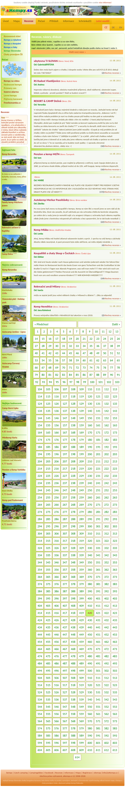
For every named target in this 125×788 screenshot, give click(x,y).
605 (48, 750)
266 (56, 504)
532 (106, 692)
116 (56, 396)
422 (106, 613)
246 (56, 490)
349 (81, 562)
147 (64, 418)
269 (81, 504)
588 (73, 735)
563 (115, 714)
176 (56, 439)
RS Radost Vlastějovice (47, 81)
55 (49, 360)
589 (81, 735)
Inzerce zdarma (11, 91)
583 (115, 728)
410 (89, 605)
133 (115, 403)
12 (109, 331)
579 (81, 728)
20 (77, 338)
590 (89, 735)
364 (40, 577)
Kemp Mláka (41, 229)
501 (98, 670)
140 (89, 411)
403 (115, 598)
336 (56, 555)
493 (115, 663)
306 (56, 533)
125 (48, 403)
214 (40, 468)
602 (106, 743)
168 (73, 432)
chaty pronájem (47, 783)
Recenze (28, 21)
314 (40, 541)
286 (56, 519)
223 (115, 468)
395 (48, 598)
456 (56, 642)
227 (64, 476)
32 (70, 346)
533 (115, 692)
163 (115, 425)
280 (89, 512)
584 (40, 735)
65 (118, 360)
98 (77, 382)
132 (106, 403)
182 (106, 439)
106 (56, 389)
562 (106, 714)
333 (115, 548)
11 (103, 331)
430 (89, 620)
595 (48, 743)
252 (106, 490)
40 (36, 353)
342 (106, 555)
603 (115, 743)
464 (40, 649)
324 (40, 548)
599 (81, 743)
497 (64, 670)
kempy (9, 772)
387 (64, 591)
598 (73, 743)
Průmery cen (10, 88)
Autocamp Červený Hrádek (11, 365)
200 (89, 454)
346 (56, 562)
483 (115, 656)
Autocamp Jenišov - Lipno (14, 332)
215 (48, 468)
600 (89, 743)
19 (70, 338)
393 (115, 591)
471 (98, 649)
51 (111, 353)
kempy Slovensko (12, 50)
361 (98, 569)
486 (56, 663)
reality (51, 780)
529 (81, 692)
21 (84, 338)
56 (56, 360)
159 (81, 425)
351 (98, 562)
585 (48, 735)
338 (73, 555)
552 (106, 706)
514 (40, 685)
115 (48, 396)
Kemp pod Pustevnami (12, 500)
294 (40, 526)
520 (89, 685)
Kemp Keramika (9, 154)
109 (81, 389)
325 (48, 548)
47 (84, 353)
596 (56, 743)
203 (115, 454)
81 (49, 375)
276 (56, 512)
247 (64, 490)
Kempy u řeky (10, 47)
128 (73, 403)
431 (98, 620)
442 (106, 627)
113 (115, 389)
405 (48, 605)
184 (40, 447)
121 (98, 396)
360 (89, 569)
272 (106, 504)
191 (98, 447)
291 (98, 519)
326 (56, 548)
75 (97, 367)
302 (106, 526)
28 (43, 346)
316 (56, 541)
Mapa (16, 21)
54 (43, 360)
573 (115, 721)
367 (64, 577)
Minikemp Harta (9, 437)
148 (73, 418)
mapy (112, 780)
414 (40, 613)
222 (106, 468)
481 (98, 656)
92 (36, 382)
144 (40, 418)
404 (40, 605)
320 (89, 541)
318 (73, 541)
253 (115, 490)
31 (63, 346)
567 (64, 721)
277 (64, 512)
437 (64, 627)
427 (64, 620)
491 (98, 663)
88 (97, 375)
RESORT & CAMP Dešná (47, 101)
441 (98, 627)
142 (106, 411)
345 (48, 562)
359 (81, 569)
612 (106, 750)
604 (40, 750)
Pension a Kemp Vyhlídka (13, 469)
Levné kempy (10, 95)
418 (73, 613)
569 (81, 721)
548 (73, 706)
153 (115, 418)
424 (40, 620)
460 (89, 642)
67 (43, 367)
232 (106, 476)
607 (64, 750)
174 (40, 439)
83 (63, 375)
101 (100, 382)
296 (56, 526)
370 (89, 577)
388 (73, 591)
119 (81, 396)
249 (81, 490)
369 (81, 577)
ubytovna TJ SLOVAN (46, 61)
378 (73, 584)
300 (89, 526)
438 (73, 627)
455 (48, 642)
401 (98, 598)
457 (64, 642)
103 (117, 382)
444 (40, 634)
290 (89, 519)
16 (49, 338)
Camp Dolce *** (9, 254)
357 (64, 569)
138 (73, 411)
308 (73, 533)
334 (40, 555)
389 (81, 591)
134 (40, 411)
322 (106, 541)
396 (56, 598)
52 (118, 353)
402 (106, 598)
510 (89, 678)
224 (40, 476)
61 (90, 360)
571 (98, 721)
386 (56, 591)
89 (104, 375)
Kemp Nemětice (43, 306)
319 (81, 541)
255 (48, 497)
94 (50, 382)
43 (56, 353)
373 (115, 577)
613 (115, 750)
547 (64, 706)
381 (98, 584)
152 (106, 418)
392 (106, 591)
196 (56, 454)
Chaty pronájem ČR (13, 54)
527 (64, 692)
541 (98, 699)
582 (106, 728)
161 (98, 425)
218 (73, 468)
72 (77, 367)
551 (98, 706)
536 (56, 699)
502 (106, 670)
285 (48, 519)
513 (115, 678)
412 (106, 605)
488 (73, 663)
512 (106, 678)
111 (98, 389)
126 (56, 403)
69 (56, 367)
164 (40, 432)
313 (115, 533)
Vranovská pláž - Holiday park (13, 301)
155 (48, 425)
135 (48, 411)
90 (111, 375)
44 (63, 353)
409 (81, 605)
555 (48, 714)
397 (64, 598)
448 (73, 634)
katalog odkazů (99, 780)
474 (40, 656)
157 (64, 425)
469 (81, 649)
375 (48, 584)
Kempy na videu (12, 81)
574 (40, 728)
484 (40, 663)
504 (40, 678)
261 (98, 497)
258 (73, 497)
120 (89, 396)
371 (98, 577)
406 (56, 605)
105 (48, 389)
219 (81, 468)
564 (40, 721)
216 (56, 468)
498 (73, 670)
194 (40, 454)
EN (120, 27)
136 (56, 411)
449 (81, 634)
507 (64, 678)
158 (73, 425)
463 (115, 642)
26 (118, 338)
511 (98, 678)
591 (98, 735)
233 (115, 476)
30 (56, 346)
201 (98, 454)
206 (56, 461)
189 (81, 447)
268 (73, 504)
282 (106, 512)
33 (77, 346)
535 (48, 699)
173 (115, 432)
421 (98, 613)
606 (56, 750)
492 (106, 663)
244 (40, 490)
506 (56, 678)
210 (89, 461)
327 (64, 548)
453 (115, 634)
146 (56, 418)
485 (48, 663)
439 (81, 627)
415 (48, 613)
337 (64, 555)
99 (84, 382)
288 (73, 519)
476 (56, 656)
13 (116, 331)
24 (104, 338)
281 (98, 512)
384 (40, 591)
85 (77, 375)
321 (98, 541)
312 (106, 533)
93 (43, 382)
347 (64, 562)
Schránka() (85, 21)
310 (89, 533)
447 (64, 634)
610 (89, 750)
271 (98, 504)
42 (49, 353)
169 (81, 432)
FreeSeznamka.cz (12, 102)
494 (40, 670)
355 (48, 569)
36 (97, 346)
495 (48, 670)
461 (98, 642)
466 (56, 649)
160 (89, 425)
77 (111, 367)
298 (73, 526)
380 (89, 584)
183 (115, 439)
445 (48, 634)
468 (73, 649)
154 (40, 425)
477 (64, 656)
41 (43, 353)
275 (48, 512)
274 (40, 512)
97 (70, 382)
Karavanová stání (12, 36)
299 (81, 526)
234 (40, 483)
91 (118, 375)
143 (115, 411)
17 (56, 338)
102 (109, 382)
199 (81, 454)
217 (64, 468)
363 (115, 569)
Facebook (49, 772)
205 (48, 461)
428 (73, 620)
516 (56, 685)
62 (97, 360)
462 (106, 642)
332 (106, 548)
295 (48, 526)
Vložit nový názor (77, 52)
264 (40, 504)
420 (89, 613)
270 (89, 504)
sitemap (97, 772)
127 (64, 403)
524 (40, 692)
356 (56, 569)
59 (77, 360)
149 (81, 418)
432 (106, 620)
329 (81, 548)
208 (73, 461)
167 (64, 432)
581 (98, 728)
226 (56, 476)
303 (115, 526)
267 (64, 504)
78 (118, 367)
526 (56, 692)
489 (81, 663)
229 (81, 476)
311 (98, 533)
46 (77, 353)
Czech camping (20, 772)
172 (106, 432)
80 (43, 375)
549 (81, 706)
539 (81, 699)
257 (64, 497)
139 (81, 411)
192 (106, 447)
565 (48, 721)
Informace (68, 21)
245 (48, 490)
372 (106, 577)
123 (115, 396)
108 (73, 389)
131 (98, 403)
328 (73, 548)
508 (73, 678)
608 (73, 750)
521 (98, 685)
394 (40, 598)
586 (56, 735)
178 (73, 439)
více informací (105, 2)
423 (115, 613)
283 (115, 512)
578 (73, 728)
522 (106, 685)
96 (63, 382)
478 (73, 656)
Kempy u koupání (12, 43)
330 (89, 548)
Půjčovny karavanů (13, 99)
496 (56, 670)
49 (97, 353)
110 (89, 389)
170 (89, 432)
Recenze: (5, 112)
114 (40, 396)
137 (64, 411)
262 (106, 497)
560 (89, 714)
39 (118, 346)
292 (106, 519)
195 (48, 454)
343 (115, 555)
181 (98, 439)
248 (73, 490)
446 (56, 634)
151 (98, 418)
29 (49, 346)
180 (89, 439)
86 (84, 375)
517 (64, 685)
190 (89, 447)
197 (64, 454)
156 (56, 425)
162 (106, 425)
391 (98, 591)
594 (40, 743)
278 (73, 512)
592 (106, 735)
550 (89, 706)
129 (81, 403)
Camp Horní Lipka (10, 408)
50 (104, 353)
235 (48, 483)
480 (89, 656)
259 (81, 497)
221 (98, 468)
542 (106, 699)
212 (106, 461)
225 (48, 476)
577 (64, 728)
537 (64, 699)
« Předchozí (41, 324)
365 (48, 577)
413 (115, 605)
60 (84, 360)
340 (89, 555)
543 (115, 699)
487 (64, 663)
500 (89, 670)
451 (98, 634)
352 (106, 562)
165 (48, 432)
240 (89, 483)
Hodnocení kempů (13, 84)
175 (48, 439)
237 (64, 483)
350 (89, 562)
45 (70, 353)
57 (63, 360)
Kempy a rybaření (12, 39)
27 (36, 346)
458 (73, 642)
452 (106, 634)
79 (36, 375)
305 (48, 533)
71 (70, 367)
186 (56, 447)
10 (96, 331)
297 (64, 526)
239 (81, 483)
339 (81, 555)
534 (40, 699)
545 (48, 706)
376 (56, 584)
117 (64, 396)
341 (98, 555)
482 (106, 656)
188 (73, 447)
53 (36, 360)
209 (81, 461)
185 (48, 447)
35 (90, 346)
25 (111, 338)
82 (56, 375)
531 (98, 692)
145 (48, 418)
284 (40, 519)
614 (77, 757)
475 (48, 656)
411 (98, 605)
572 (106, 721)
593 (115, 735)
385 (48, 591)
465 (48, 649)
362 (106, 569)
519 (81, 685)
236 (56, 483)
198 (73, 454)
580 (89, 728)
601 (98, 743)
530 (89, 692)
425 (48, 620)
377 (64, 584)
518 (73, 685)
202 (106, 454)
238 (73, 483)
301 (98, 526)
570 (89, 721)
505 (48, 678)
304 (40, 533)
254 (40, 497)
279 (81, 512)
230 (89, 476)
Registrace (87, 772)
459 (81, 642)
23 (97, 338)
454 (40, 642)
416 (56, 613)
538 (73, 699)
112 (106, 389)
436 (56, 627)
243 (115, 483)
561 (98, 714)
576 (56, 728)
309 (81, 533)
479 (81, 656)
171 (98, 432)
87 (90, 375)
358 (73, 569)
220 (89, 468)
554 (40, 714)
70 (63, 367)
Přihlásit (53, 21)
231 (98, 476)
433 (115, 620)
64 (111, 360)
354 (40, 569)
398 (73, 598)
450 (89, 634)
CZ (106, 27)
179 (81, 439)
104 (40, 389)
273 (115, 504)
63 (104, 360)
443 (115, 627)
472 (106, 649)
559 (81, 714)
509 (81, 678)
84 (70, 375)
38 (111, 346)
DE (113, 27)
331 (98, 548)
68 (49, 367)
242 (106, 483)
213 (115, 461)
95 (57, 382)
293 (115, 519)
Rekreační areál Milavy (47, 286)
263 (115, 497)
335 (48, 555)
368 (73, 577)
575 (48, 728)
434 (40, 627)
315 (48, 541)
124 (40, 403)
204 (40, 461)
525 (48, 692)
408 (73, 605)
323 (115, 541)
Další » (116, 324)
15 (43, 338)
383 (115, 584)
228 (73, 476)
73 (84, 367)
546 (56, 706)
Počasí (41, 21)
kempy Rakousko (77, 783)
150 (89, 418)
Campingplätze (36, 772)
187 (64, 447)
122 (106, 396)
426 (56, 620)
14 (36, 338)
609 (81, 750)
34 (84, 346)
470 (89, 649)
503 (115, 670)
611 (98, 750)
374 (40, 584)
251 (98, 490)
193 (115, 447)
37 (104, 346)
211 (98, 461)
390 (89, 591)
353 (115, 562)
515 (48, 685)
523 (115, 685)
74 (90, 367)
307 (64, 533)
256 (56, 497)
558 (73, 714)
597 (64, 743)
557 (64, 714)
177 (64, 439)
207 (64, 461)
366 (56, 577)
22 (90, 338)
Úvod (6, 21)
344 (40, 562)
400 (89, 598)
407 (64, 605)
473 (115, 649)
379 (81, 584)
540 (89, 699)
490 (89, 663)
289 (81, 519)
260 (89, 497)
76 (104, 367)
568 (73, 721)
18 (63, 338)
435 (48, 627)
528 (73, 692)
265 (48, 504)
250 (89, 490)
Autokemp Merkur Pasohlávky (51, 200)
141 (98, 411)
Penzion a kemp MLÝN (47, 154)
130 (89, 403)
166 (56, 432)
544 (40, 706)
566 (56, 721)
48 (90, 353)
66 (36, 367)
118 (73, 396)
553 (115, 706)
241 (98, 483)
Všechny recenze (111, 73)
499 (81, 670)
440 (89, 627)
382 (106, 584)
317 (64, 541)
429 (81, 620)
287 (64, 519)
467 (64, 649)
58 (70, 360)
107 (64, 389)
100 (92, 382)
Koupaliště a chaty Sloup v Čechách (54, 253)
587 (64, 735)
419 (81, 613)
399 (81, 598)
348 (73, 562)
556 (56, 714)
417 (64, 613)
